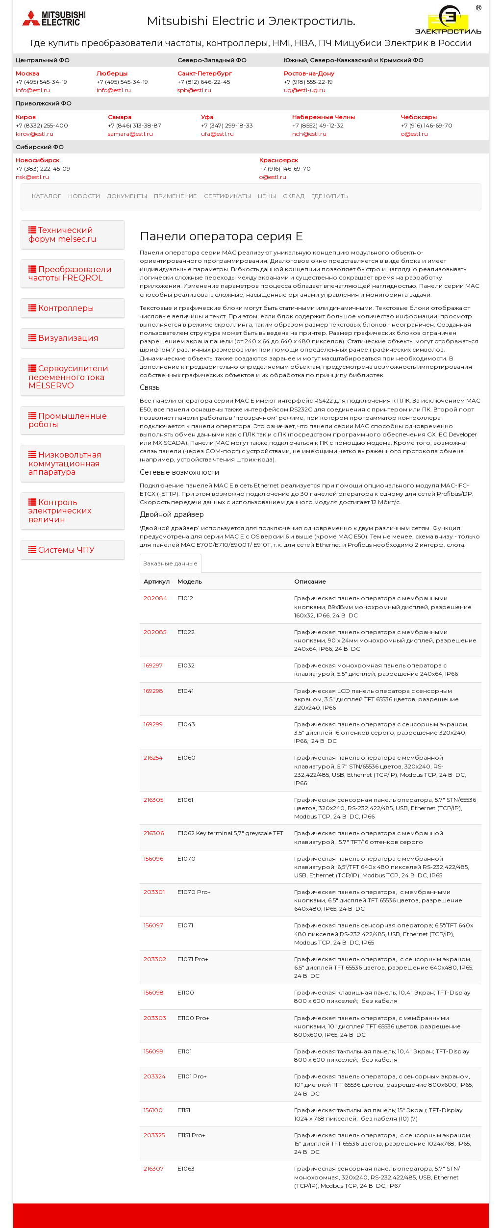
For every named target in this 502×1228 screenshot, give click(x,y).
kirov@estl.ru (34, 133)
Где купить (329, 196)
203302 (155, 959)
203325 (154, 1135)
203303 (155, 1018)
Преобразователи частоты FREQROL (70, 274)
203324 (155, 1076)
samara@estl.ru (130, 133)
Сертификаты (227, 196)
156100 (153, 1110)
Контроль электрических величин (59, 511)
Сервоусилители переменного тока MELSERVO (68, 377)
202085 (155, 632)
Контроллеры (61, 308)
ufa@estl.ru (217, 133)
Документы (127, 196)
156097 (153, 925)
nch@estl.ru (309, 133)
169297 (153, 665)
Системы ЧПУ (61, 550)
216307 (154, 1168)
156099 (153, 1051)
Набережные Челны (323, 117)
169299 (153, 724)
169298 (153, 690)
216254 (153, 757)
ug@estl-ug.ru (305, 90)
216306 (154, 833)
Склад (293, 196)
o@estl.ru (414, 133)
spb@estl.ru (194, 90)
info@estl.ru (33, 90)
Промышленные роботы (67, 420)
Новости (84, 196)
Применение (175, 196)
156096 (153, 858)
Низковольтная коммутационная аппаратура (64, 463)
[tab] (73, 235)
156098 (154, 992)
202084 (155, 598)
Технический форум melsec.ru (62, 235)
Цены (267, 196)
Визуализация (63, 338)
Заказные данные (171, 563)
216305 (153, 799)
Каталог (46, 196)
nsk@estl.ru (32, 176)
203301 (154, 891)
